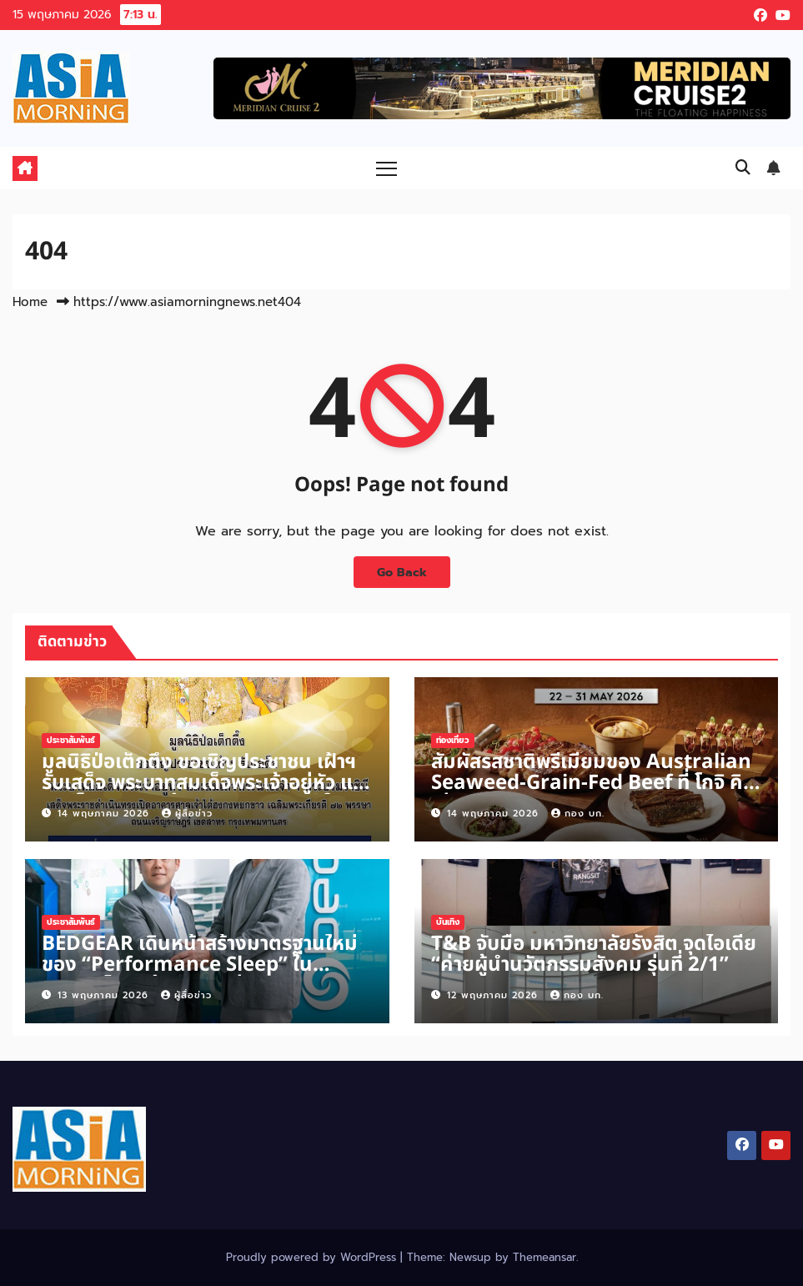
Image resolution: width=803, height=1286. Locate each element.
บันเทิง (447, 922)
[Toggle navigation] (386, 168)
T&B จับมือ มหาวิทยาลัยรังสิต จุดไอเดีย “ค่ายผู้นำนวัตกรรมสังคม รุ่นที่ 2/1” (593, 954)
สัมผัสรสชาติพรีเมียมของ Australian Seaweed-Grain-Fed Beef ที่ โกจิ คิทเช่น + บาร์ (593, 783)
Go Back (402, 572)
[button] (742, 167)
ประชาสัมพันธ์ (71, 740)
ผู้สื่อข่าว (187, 813)
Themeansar (544, 1257)
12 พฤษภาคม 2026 (494, 995)
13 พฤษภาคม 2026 (105, 995)
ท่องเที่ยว (452, 740)
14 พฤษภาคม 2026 (105, 813)
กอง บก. (578, 813)
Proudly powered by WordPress (313, 1257)
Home (30, 302)
